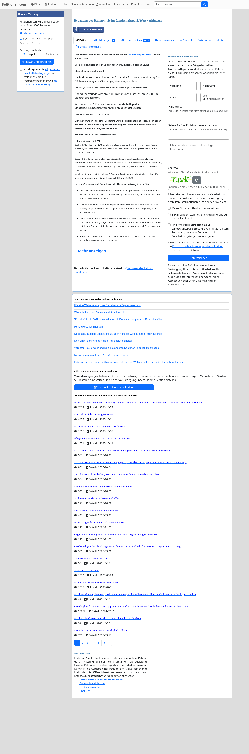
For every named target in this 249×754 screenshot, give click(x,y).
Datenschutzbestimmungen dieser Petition (197, 291)
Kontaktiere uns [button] (141, 4)
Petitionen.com (14, 4)
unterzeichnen (198, 302)
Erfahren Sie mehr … (33, 128)
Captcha (173, 212)
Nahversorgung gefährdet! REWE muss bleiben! (101, 399)
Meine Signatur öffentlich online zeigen (195, 252)
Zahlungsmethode (30, 145)
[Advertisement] (151, 36)
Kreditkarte (52, 149)
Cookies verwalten (90, 731)
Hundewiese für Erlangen (88, 371)
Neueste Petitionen (82, 4)
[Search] (178, 4)
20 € (50, 134)
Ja (179, 294)
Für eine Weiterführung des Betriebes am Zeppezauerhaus (107, 349)
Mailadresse (175, 151)
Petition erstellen (56, 4)
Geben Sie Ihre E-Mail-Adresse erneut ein (192, 170)
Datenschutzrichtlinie (210, 84)
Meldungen (104, 85)
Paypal (31, 149)
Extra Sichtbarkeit (88, 91)
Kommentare (165, 84)
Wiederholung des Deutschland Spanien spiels (100, 357)
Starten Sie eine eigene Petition (114, 432)
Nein (196, 294)
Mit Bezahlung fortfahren (37, 157)
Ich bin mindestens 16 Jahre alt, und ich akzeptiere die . (198, 289)
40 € (25, 139)
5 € (25, 134)
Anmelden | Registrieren (112, 4)
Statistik (186, 84)
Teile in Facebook (88, 74)
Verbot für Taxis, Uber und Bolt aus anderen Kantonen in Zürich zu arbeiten (116, 392)
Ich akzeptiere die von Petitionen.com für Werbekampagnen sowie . (41, 172)
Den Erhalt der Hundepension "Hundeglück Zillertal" (103, 385)
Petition (82, 84)
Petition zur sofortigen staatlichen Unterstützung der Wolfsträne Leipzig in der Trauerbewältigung (128, 406)
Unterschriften (135, 85)
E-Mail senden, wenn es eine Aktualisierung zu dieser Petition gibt (199, 261)
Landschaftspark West (139, 99)
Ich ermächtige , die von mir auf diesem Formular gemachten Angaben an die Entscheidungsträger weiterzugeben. (200, 274)
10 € (37, 134)
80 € (37, 139)
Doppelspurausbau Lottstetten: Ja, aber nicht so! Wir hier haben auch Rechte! (118, 378)
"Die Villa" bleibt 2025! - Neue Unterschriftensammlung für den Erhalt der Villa (118, 364)
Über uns (84, 735)
